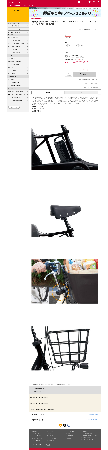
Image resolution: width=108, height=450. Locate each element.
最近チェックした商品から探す (16, 44)
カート (49, 433)
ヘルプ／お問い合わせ (13, 64)
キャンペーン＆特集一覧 (14, 29)
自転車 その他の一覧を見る (91, 83)
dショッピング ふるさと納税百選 (16, 94)
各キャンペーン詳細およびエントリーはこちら (77, 62)
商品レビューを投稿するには (91, 87)
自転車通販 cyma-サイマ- (37, 391)
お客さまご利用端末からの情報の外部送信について (89, 436)
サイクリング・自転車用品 (54, 8)
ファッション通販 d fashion (15, 100)
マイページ (50, 435)
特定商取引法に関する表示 (14, 85)
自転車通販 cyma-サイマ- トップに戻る (88, 79)
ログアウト (14, 107)
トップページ (33, 8)
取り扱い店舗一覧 (35, 440)
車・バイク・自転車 (42, 8)
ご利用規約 (11, 79)
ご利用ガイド (11, 58)
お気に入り (68, 75)
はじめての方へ (12, 74)
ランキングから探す (13, 50)
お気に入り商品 (35, 433)
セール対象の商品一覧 (13, 26)
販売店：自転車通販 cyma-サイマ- (87, 29)
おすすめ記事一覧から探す (14, 53)
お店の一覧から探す (13, 37)
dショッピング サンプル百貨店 (15, 91)
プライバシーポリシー (13, 82)
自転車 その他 (70, 8)
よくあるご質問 (12, 70)
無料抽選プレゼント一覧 (14, 32)
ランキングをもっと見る (92, 414)
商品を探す (34, 431)
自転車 (63, 8)
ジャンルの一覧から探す (14, 40)
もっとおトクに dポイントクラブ (16, 97)
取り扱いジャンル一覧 (36, 438)
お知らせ (10, 67)
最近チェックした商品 (36, 435)
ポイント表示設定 (51, 438)
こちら (48, 445)
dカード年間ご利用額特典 (14, 61)
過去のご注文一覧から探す (14, 47)
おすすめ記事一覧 (51, 431)
